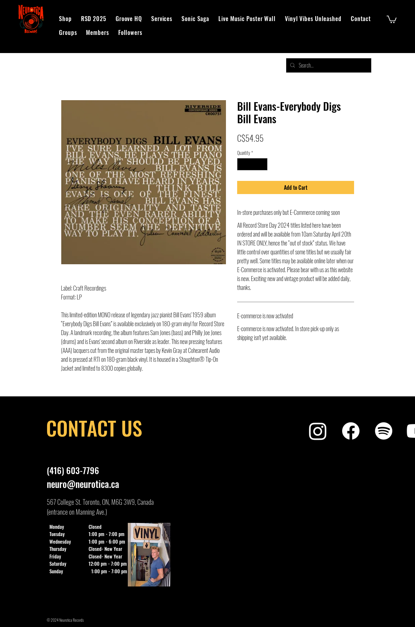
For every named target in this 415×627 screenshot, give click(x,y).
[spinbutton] (252, 164)
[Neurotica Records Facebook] (350, 430)
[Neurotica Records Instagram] (317, 430)
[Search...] (328, 65)
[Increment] (262, 164)
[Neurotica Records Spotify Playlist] (383, 430)
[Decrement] (242, 164)
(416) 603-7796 (73, 470)
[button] (392, 19)
